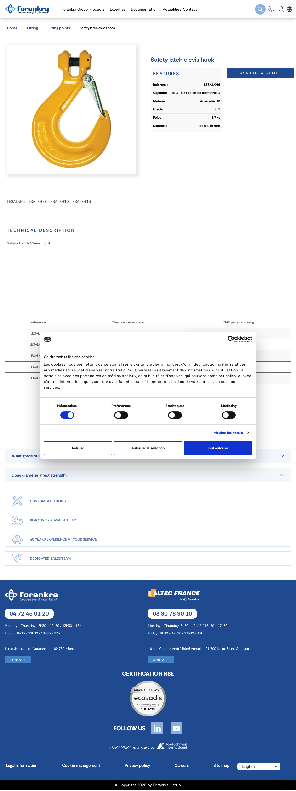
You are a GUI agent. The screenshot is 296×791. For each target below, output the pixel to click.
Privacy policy (134, 767)
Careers (177, 767)
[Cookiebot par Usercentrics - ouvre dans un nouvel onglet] (231, 339)
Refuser (78, 448)
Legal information (21, 767)
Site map (215, 767)
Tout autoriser (218, 448)
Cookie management (79, 767)
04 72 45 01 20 (29, 614)
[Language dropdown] (289, 9)
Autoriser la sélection (148, 448)
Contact (18, 661)
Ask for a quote (261, 73)
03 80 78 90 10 (172, 614)
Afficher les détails (228, 432)
